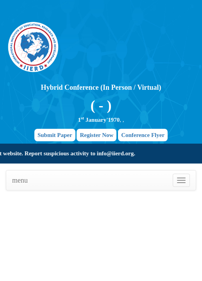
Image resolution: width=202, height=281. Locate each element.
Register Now (96, 135)
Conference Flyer (142, 135)
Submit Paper (55, 135)
